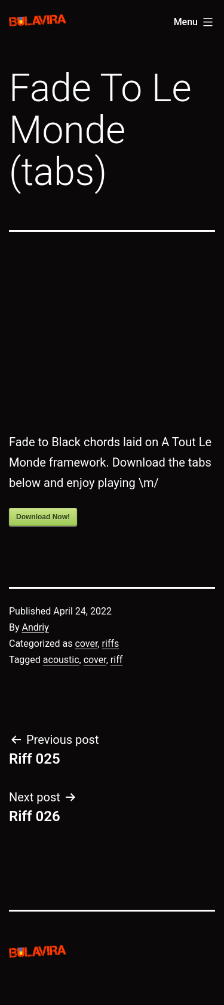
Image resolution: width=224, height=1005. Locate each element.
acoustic (61, 659)
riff (116, 659)
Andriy (35, 627)
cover (86, 643)
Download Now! (43, 517)
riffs (110, 643)
